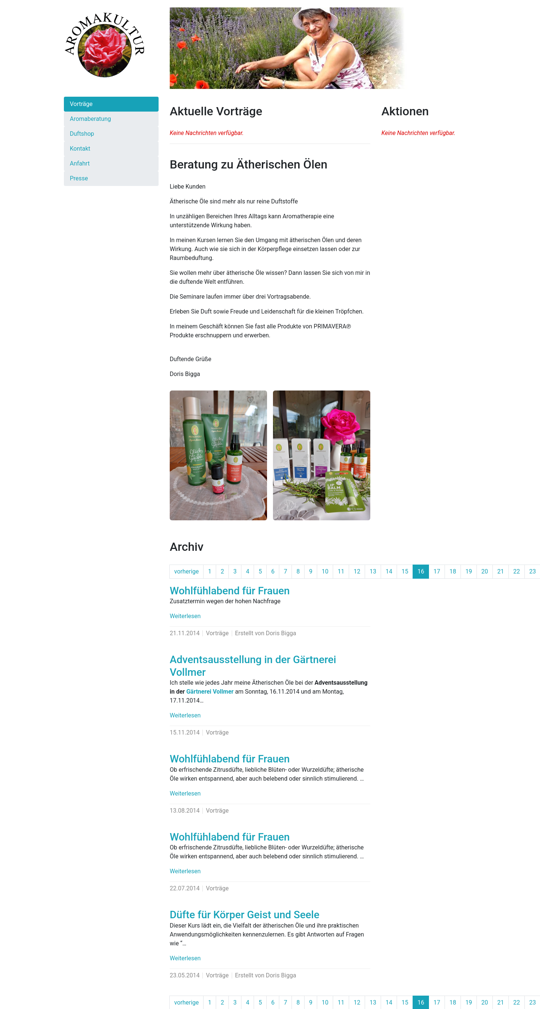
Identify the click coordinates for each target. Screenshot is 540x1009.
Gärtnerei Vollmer (210, 691)
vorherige (186, 571)
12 (357, 571)
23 (532, 571)
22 (516, 571)
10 (325, 571)
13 (373, 571)
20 (484, 571)
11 (341, 571)
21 (500, 571)
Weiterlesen (185, 616)
